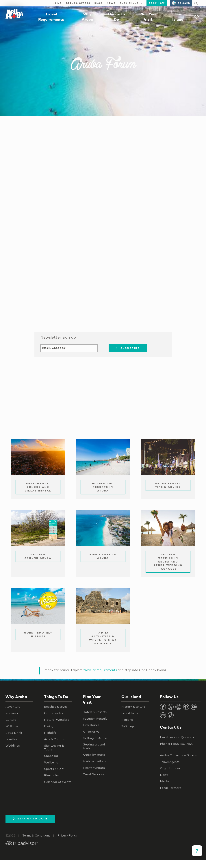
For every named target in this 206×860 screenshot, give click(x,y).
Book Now (157, 3)
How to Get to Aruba (103, 556)
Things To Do (56, 696)
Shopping (51, 756)
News (111, 3)
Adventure (12, 706)
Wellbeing (51, 762)
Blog (98, 3)
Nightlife (50, 732)
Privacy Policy (67, 835)
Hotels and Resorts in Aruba (103, 487)
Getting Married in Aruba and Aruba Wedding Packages (167, 561)
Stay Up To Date (30, 818)
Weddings (12, 745)
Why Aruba (16, 696)
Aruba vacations (94, 761)
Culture (10, 719)
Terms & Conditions (36, 835)
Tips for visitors (94, 768)
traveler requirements (100, 670)
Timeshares (91, 725)
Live (57, 3)
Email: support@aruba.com (179, 737)
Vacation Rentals (95, 718)
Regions (127, 719)
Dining (48, 726)
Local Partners (170, 788)
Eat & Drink (13, 732)
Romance (12, 713)
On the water (53, 713)
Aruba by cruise (94, 754)
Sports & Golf (54, 769)
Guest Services (93, 774)
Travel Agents (169, 762)
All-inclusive (91, 731)
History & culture (133, 706)
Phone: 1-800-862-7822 (176, 743)
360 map (127, 726)
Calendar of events (57, 782)
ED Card (181, 3)
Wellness (11, 726)
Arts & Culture (54, 739)
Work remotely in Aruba (37, 634)
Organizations (170, 768)
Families (11, 739)
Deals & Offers (78, 3)
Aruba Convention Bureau (178, 755)
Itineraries (51, 775)
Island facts (129, 713)
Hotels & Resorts (95, 712)
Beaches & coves (55, 706)
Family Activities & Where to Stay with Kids (103, 638)
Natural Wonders (56, 719)
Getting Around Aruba (38, 556)
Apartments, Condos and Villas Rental (38, 487)
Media (164, 781)
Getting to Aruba (95, 738)
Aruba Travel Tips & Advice (168, 485)
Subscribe (128, 347)
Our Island (131, 696)
